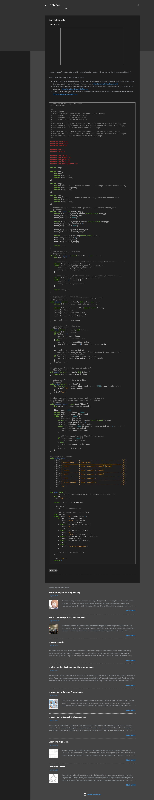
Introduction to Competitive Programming (67, 717)
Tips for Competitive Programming (64, 592)
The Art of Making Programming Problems (68, 617)
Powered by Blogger (92, 794)
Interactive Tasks (56, 642)
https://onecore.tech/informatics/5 (105, 84)
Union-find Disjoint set (59, 742)
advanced (53, 570)
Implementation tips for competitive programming (71, 667)
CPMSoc (55, 5)
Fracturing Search (57, 767)
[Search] (138, 6)
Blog (75, 9)
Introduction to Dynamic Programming (66, 692)
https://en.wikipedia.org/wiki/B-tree (65, 94)
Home (67, 9)
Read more (130, 611)
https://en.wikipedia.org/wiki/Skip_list (75, 89)
